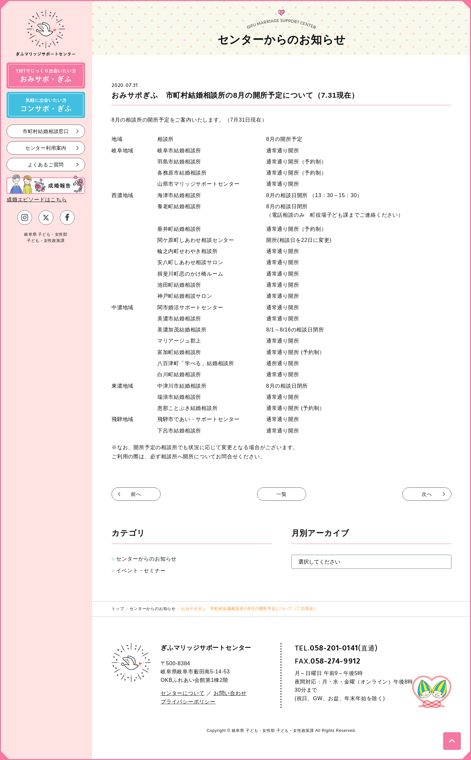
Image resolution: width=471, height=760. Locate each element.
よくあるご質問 (46, 164)
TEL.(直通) (336, 648)
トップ (118, 608)
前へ (136, 494)
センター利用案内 (45, 147)
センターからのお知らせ (146, 559)
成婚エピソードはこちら (37, 199)
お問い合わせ (230, 693)
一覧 (281, 494)
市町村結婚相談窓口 (46, 131)
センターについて (182, 693)
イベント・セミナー (141, 570)
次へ (427, 494)
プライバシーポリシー (188, 701)
